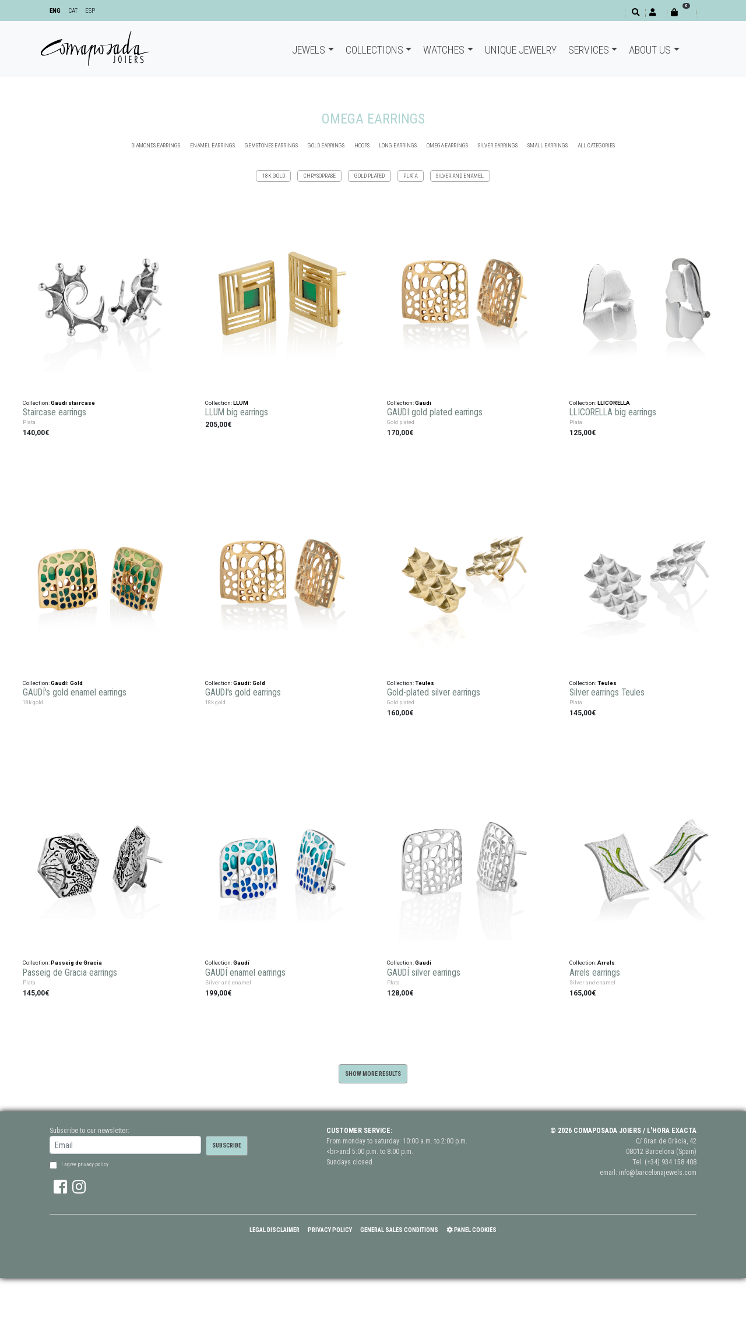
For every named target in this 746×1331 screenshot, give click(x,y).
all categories (596, 145)
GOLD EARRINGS (326, 145)
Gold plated (369, 175)
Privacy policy (330, 1230)
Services (588, 50)
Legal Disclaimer (274, 1230)
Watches (444, 50)
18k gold (273, 175)
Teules (424, 683)
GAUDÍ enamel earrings (245, 973)
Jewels (308, 50)
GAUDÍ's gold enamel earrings (74, 692)
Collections (374, 50)
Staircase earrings (54, 412)
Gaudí (423, 403)
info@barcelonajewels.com (657, 1172)
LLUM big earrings (236, 412)
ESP (90, 11)
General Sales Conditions (399, 1230)
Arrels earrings (594, 973)
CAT (73, 11)
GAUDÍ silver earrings (423, 973)
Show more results (373, 1074)
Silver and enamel (460, 175)
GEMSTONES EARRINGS (271, 145)
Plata (410, 175)
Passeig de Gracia (76, 962)
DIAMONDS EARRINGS (155, 145)
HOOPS (362, 145)
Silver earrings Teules (607, 692)
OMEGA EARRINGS (447, 145)
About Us (650, 50)
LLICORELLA (613, 403)
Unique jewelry (521, 50)
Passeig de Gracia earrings (70, 973)
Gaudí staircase (73, 403)
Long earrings (398, 145)
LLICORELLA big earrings (612, 412)
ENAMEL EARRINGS (212, 145)
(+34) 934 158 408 (670, 1162)
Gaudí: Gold (67, 683)
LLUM (240, 403)
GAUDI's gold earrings (243, 692)
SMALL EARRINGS (547, 145)
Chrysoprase (320, 175)
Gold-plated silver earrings (433, 692)
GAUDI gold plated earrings (435, 412)
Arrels (606, 962)
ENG (55, 11)
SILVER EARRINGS (498, 145)
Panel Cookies (471, 1230)
